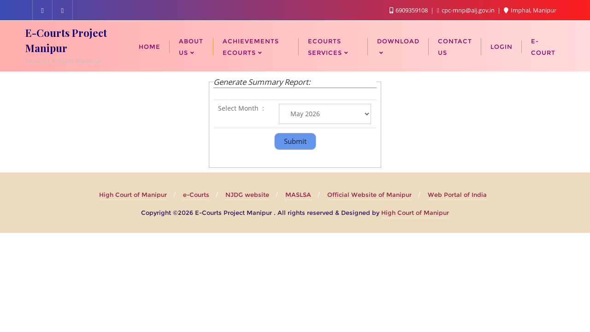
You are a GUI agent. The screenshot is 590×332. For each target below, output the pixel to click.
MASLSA (298, 194)
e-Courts (196, 194)
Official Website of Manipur (369, 194)
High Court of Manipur (133, 194)
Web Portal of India (457, 194)
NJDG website (247, 194)
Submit (295, 141)
